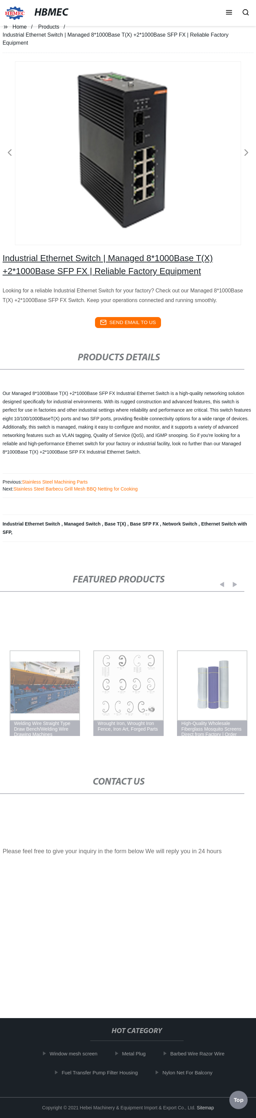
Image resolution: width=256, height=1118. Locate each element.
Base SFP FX (145, 524)
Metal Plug (136, 1053)
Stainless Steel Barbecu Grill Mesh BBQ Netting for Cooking (75, 489)
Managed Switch (83, 524)
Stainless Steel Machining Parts (55, 482)
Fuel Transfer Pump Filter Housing (102, 1072)
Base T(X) (115, 524)
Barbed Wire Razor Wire (200, 1053)
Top (239, 1098)
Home (20, 27)
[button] (229, 13)
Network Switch (180, 524)
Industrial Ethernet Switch (32, 524)
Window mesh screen (76, 1053)
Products (48, 27)
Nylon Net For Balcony (190, 1072)
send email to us (128, 322)
